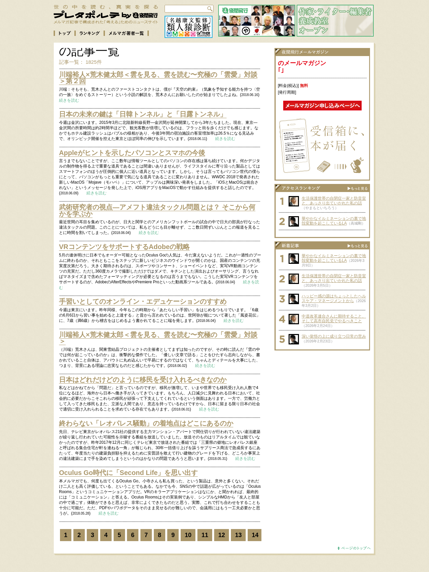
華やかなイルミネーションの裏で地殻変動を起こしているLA (334, 221)
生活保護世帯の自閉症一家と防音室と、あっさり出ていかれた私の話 (334, 200)
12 (221, 535)
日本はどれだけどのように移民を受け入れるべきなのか (143, 379)
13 (238, 535)
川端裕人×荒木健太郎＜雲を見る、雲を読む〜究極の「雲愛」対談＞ (158, 338)
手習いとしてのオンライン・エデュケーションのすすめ (143, 301)
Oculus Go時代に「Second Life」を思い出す (128, 472)
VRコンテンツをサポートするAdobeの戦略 (124, 246)
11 (204, 535)
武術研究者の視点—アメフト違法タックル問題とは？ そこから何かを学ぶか (157, 210)
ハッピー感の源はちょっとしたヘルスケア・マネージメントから (334, 298)
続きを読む (69, 100)
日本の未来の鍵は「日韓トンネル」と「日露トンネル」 (143, 114)
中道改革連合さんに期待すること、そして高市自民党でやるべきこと (334, 318)
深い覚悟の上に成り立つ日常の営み (334, 336)
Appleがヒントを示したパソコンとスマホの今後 (132, 152)
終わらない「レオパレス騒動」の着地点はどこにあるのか (146, 423)
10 (188, 535)
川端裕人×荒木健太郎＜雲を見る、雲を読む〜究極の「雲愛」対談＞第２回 (158, 78)
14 (255, 535)
